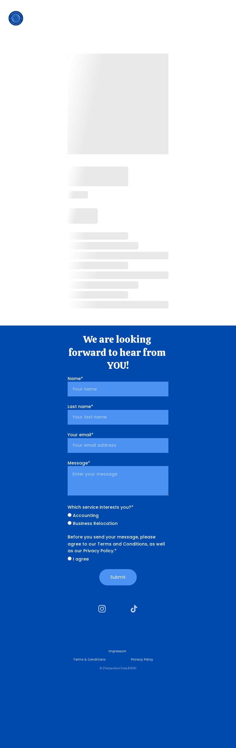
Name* (75, 379)
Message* (79, 463)
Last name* (80, 406)
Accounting (83, 515)
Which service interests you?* (100, 507)
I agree (78, 559)
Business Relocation (93, 523)
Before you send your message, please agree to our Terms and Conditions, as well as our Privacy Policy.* (116, 544)
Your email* (80, 435)
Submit (118, 577)
